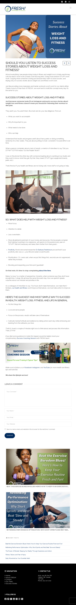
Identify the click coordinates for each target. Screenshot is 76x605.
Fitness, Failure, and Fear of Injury (16, 554)
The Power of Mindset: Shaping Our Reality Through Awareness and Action (29, 551)
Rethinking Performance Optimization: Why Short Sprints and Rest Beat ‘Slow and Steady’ (33, 547)
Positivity (11, 250)
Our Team (9, 581)
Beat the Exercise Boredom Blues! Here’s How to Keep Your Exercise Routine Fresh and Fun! (34, 544)
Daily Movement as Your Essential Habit (18, 558)
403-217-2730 (47, 580)
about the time (45, 271)
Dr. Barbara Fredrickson (44, 250)
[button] (70, 8)
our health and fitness (19, 288)
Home (7, 575)
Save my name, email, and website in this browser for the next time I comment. (31, 429)
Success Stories (11, 583)
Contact (8, 579)
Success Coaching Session (26, 338)
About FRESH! (10, 578)
